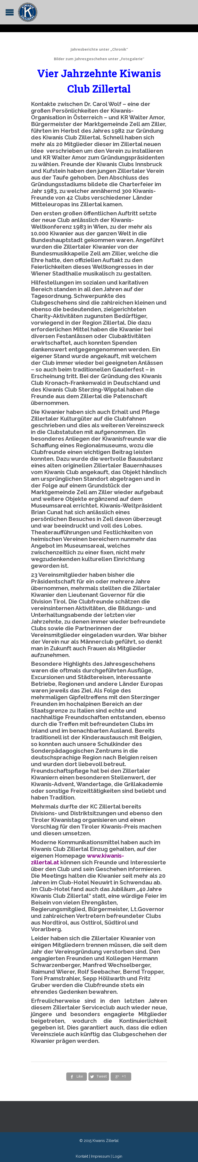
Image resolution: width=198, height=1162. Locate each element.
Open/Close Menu (9, 12)
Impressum (100, 1156)
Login (117, 1156)
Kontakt (82, 1156)
